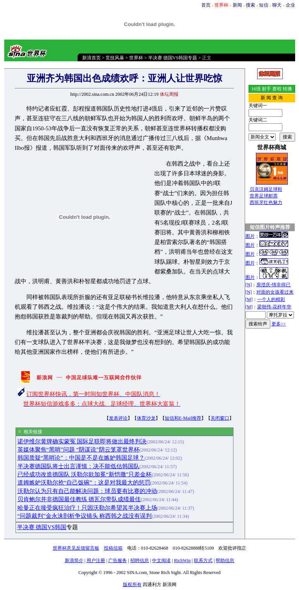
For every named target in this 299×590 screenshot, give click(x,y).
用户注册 (95, 560)
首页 (206, 5)
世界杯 (136, 58)
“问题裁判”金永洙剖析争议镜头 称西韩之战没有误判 (84, 516)
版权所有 (132, 584)
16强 (256, 89)
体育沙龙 (146, 418)
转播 (287, 89)
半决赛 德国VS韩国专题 (172, 58)
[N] (248, 284)
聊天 (277, 5)
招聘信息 (139, 560)
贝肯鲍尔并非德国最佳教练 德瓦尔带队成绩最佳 (79, 499)
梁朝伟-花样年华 (274, 307)
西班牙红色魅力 (266, 202)
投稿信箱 (113, 548)
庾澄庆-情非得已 (273, 284)
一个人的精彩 (271, 299)
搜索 (250, 5)
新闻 (237, 5)
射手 (266, 89)
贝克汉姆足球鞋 (266, 189)
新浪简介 (74, 560)
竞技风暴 (114, 58)
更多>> (278, 324)
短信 (263, 5)
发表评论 (118, 418)
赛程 (277, 89)
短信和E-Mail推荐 (183, 418)
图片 (250, 236)
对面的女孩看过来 (275, 292)
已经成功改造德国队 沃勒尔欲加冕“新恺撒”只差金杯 (84, 474)
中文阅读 (161, 560)
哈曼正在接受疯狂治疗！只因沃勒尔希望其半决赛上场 (87, 508)
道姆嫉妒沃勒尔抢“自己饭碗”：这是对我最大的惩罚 (83, 482)
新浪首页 (91, 58)
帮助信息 (225, 560)
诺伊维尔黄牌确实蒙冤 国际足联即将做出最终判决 (82, 441)
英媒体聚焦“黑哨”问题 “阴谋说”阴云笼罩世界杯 (78, 449)
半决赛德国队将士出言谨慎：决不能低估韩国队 (78, 466)
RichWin (182, 560)
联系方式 (203, 560)
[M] (249, 299)
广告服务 (117, 560)
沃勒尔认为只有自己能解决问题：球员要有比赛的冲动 (87, 491)
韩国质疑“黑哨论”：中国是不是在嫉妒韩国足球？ (81, 458)
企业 (290, 5)
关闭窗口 (220, 418)
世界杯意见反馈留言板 (76, 548)
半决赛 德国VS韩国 (42, 527)
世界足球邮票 (264, 196)
